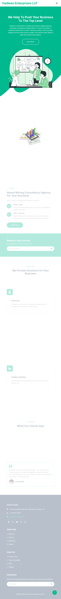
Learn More (30, 42)
